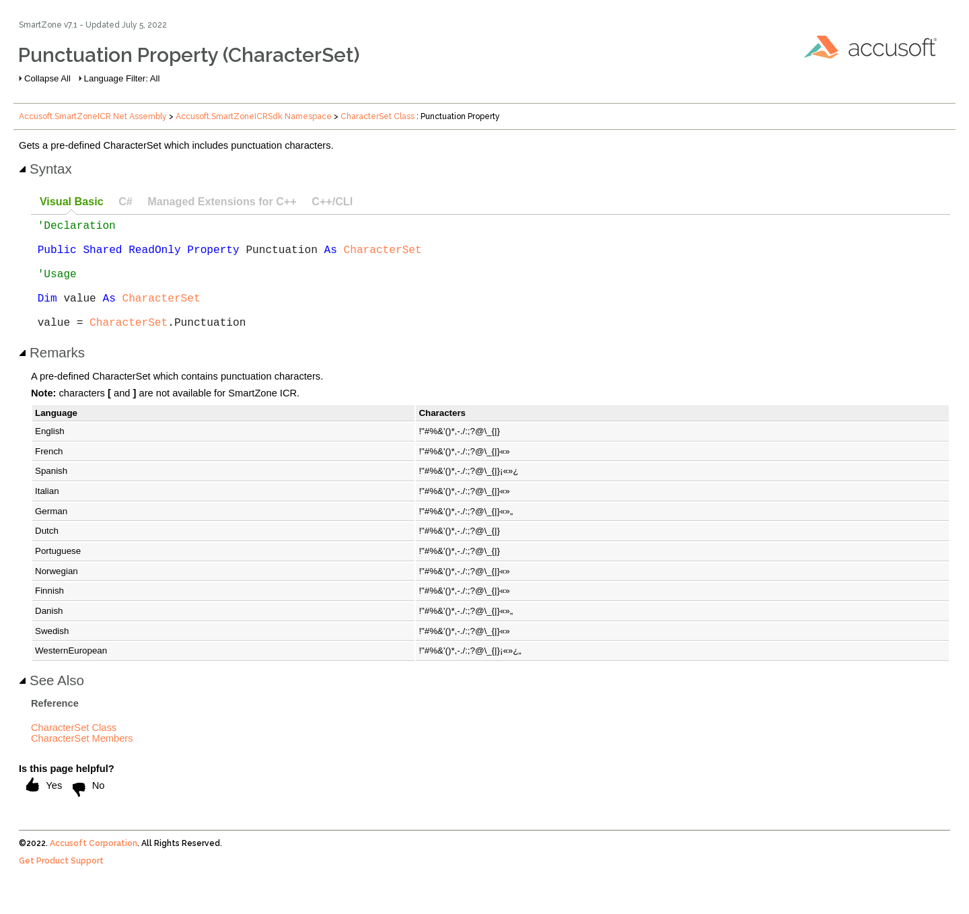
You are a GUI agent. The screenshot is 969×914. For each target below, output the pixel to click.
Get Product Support (61, 885)
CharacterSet (383, 257)
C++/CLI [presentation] (332, 201)
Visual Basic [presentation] (72, 201)
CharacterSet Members (82, 762)
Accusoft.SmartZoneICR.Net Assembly (93, 116)
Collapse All (47, 78)
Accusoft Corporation (93, 867)
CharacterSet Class (377, 116)
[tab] (71, 202)
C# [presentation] (125, 201)
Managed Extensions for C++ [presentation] (221, 201)
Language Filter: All (122, 78)
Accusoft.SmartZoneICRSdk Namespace (254, 116)
